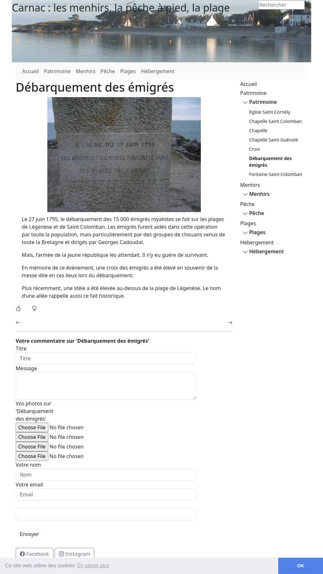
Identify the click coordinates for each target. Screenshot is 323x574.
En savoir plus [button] (93, 565)
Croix (254, 149)
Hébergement (158, 71)
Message (26, 368)
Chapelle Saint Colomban (275, 121)
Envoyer (29, 534)
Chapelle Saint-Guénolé (273, 140)
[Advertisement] (273, 362)
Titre (21, 348)
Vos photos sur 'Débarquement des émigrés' (34, 411)
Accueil (30, 71)
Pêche (107, 71)
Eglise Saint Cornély (269, 112)
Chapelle (258, 130)
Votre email (29, 484)
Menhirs (86, 71)
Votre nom (28, 464)
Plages (128, 71)
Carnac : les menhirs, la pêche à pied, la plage (121, 7)
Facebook (36, 553)
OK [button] (300, 565)
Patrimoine (57, 71)
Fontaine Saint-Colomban (275, 174)
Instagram (76, 553)
